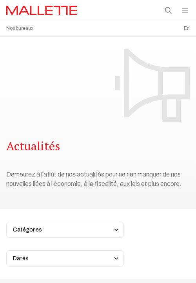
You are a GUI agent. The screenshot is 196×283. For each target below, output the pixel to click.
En (187, 28)
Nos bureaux (19, 28)
